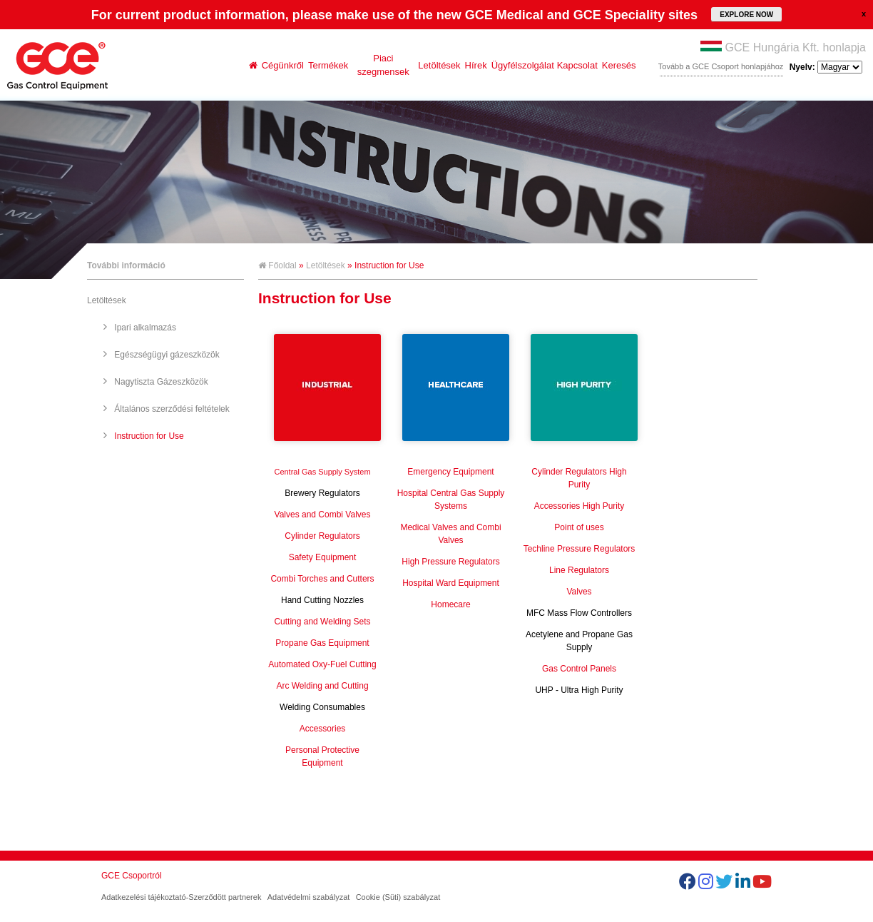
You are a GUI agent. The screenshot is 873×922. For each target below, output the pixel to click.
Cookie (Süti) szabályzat (398, 897)
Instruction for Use (148, 436)
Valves (578, 592)
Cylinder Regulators (322, 536)
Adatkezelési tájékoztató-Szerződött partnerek (181, 897)
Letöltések (439, 65)
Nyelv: (826, 67)
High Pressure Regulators (450, 562)
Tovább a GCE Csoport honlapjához (721, 66)
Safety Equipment (323, 557)
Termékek (328, 65)
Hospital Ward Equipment (450, 583)
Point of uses (578, 527)
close (864, 13)
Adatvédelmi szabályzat (308, 897)
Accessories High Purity (579, 506)
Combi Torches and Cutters (322, 579)
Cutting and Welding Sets (322, 622)
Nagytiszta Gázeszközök (161, 382)
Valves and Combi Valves (323, 515)
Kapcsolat (577, 65)
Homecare (450, 604)
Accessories (323, 729)
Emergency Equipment (450, 472)
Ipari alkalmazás (145, 328)
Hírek (476, 65)
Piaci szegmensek (383, 65)
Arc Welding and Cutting (322, 686)
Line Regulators (579, 570)
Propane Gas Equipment (322, 643)
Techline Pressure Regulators (579, 549)
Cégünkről (283, 65)
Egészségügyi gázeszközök (166, 355)
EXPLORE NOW (746, 15)
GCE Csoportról (131, 876)
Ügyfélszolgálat (522, 65)
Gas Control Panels (579, 669)
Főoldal (277, 265)
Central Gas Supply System (322, 471)
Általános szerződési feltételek (171, 409)
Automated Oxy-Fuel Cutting (322, 664)
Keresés (619, 65)
